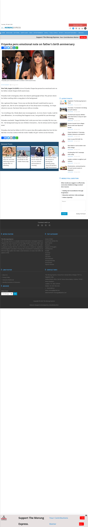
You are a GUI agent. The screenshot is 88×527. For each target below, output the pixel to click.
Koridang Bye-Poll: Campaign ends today (76, 153)
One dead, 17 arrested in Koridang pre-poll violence (77, 109)
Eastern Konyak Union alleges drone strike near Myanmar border (76, 125)
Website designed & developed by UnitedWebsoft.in (44, 305)
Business (47, 245)
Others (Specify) (66, 197)
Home (3, 32)
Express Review (49, 264)
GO (15, 294)
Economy (47, 252)
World (46, 32)
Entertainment (38, 32)
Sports (61, 32)
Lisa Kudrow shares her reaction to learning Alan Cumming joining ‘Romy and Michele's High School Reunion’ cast (51, 163)
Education (48, 256)
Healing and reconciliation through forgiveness (72, 191)
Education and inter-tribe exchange (72, 195)
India (31, 32)
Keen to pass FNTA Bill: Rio (75, 139)
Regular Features (71, 32)
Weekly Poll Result (81, 213)
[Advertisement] (44, 11)
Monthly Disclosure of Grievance (11, 282)
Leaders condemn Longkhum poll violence (77, 160)
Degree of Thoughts (50, 247)
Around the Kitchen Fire (51, 241)
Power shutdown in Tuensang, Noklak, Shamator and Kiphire (76, 133)
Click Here (83, 37)
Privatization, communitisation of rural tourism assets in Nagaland (76, 168)
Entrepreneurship (50, 260)
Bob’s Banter (48, 243)
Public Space (53, 32)
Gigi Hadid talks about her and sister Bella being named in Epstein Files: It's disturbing (8, 161)
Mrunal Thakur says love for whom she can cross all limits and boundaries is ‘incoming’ (36, 161)
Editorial (17, 32)
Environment (48, 262)
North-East (24, 32)
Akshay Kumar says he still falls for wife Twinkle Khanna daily (23, 159)
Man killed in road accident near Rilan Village (77, 146)
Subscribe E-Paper (77, 25)
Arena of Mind (49, 239)
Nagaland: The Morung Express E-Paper (77, 102)
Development (49, 249)
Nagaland (9, 32)
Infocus (81, 32)
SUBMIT (64, 213)
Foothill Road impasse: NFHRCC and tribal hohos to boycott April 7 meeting (77, 116)
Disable (47, 250)
